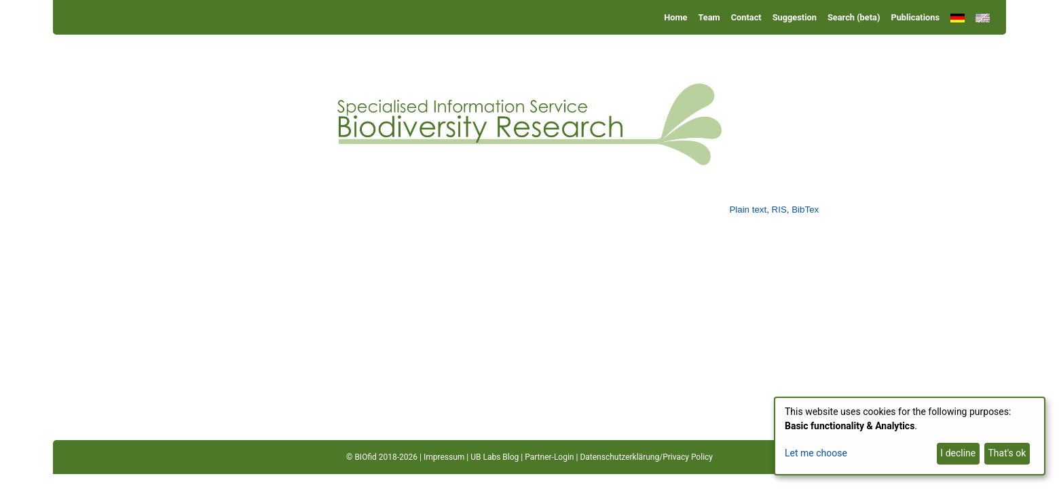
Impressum (444, 457)
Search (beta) (854, 17)
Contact (746, 17)
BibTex (805, 209)
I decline (958, 453)
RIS (779, 209)
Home (675, 17)
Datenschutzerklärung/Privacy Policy (646, 457)
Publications (915, 17)
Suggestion (795, 17)
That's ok (1007, 453)
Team (709, 17)
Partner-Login (549, 457)
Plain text (747, 209)
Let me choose (816, 453)
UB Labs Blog (494, 457)
